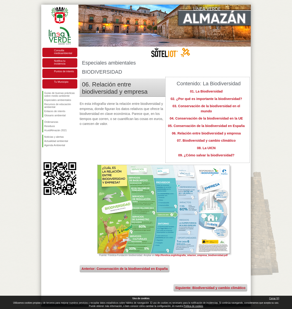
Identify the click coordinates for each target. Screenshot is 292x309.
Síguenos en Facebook (45, 155)
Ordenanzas (51, 121)
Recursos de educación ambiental (57, 105)
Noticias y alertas (54, 136)
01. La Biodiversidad (206, 91)
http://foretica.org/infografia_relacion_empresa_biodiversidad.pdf (191, 255)
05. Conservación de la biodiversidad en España (206, 126)
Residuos (49, 126)
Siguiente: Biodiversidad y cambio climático (210, 288)
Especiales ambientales (57, 100)
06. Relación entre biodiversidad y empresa (206, 133)
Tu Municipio (61, 81)
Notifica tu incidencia (59, 62)
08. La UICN (206, 148)
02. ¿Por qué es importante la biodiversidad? (206, 99)
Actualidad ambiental (56, 141)
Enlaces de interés (54, 111)
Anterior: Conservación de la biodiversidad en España (124, 269)
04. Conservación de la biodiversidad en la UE (206, 118)
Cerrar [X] (274, 298)
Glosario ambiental (55, 115)
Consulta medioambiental (63, 52)
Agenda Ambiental (54, 145)
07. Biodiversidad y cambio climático (206, 140)
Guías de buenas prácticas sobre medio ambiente (59, 94)
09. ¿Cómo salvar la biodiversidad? (206, 155)
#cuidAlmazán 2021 (55, 130)
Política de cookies (193, 306)
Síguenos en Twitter (53, 155)
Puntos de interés (64, 71)
